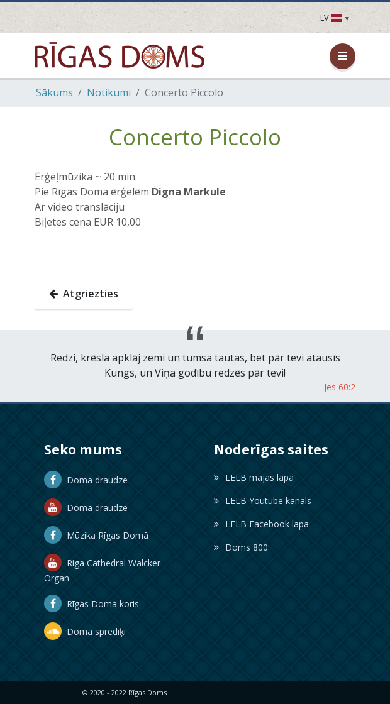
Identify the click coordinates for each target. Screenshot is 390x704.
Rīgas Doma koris (91, 604)
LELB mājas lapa (254, 477)
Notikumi (109, 92)
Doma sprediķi (85, 631)
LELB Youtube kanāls (262, 501)
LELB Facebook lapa (261, 524)
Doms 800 (241, 547)
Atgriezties (83, 293)
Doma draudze (86, 480)
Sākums (54, 92)
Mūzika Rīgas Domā (96, 535)
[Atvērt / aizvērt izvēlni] (342, 56)
